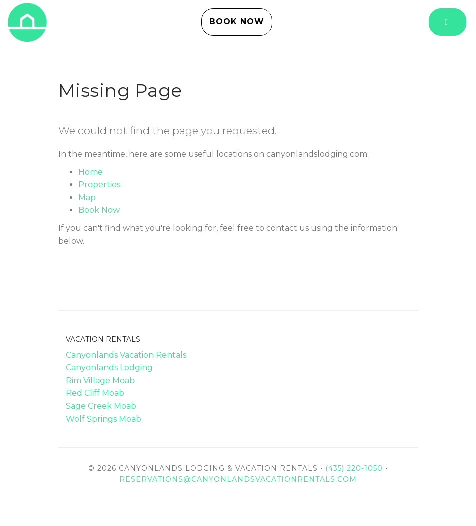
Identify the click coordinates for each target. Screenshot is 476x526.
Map (87, 197)
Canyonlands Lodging (109, 367)
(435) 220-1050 (354, 468)
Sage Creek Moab (101, 406)
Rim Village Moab (100, 381)
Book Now (236, 21)
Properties (99, 185)
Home (90, 172)
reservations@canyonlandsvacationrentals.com (238, 479)
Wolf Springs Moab (103, 419)
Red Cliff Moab (95, 393)
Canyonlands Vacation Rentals (126, 355)
